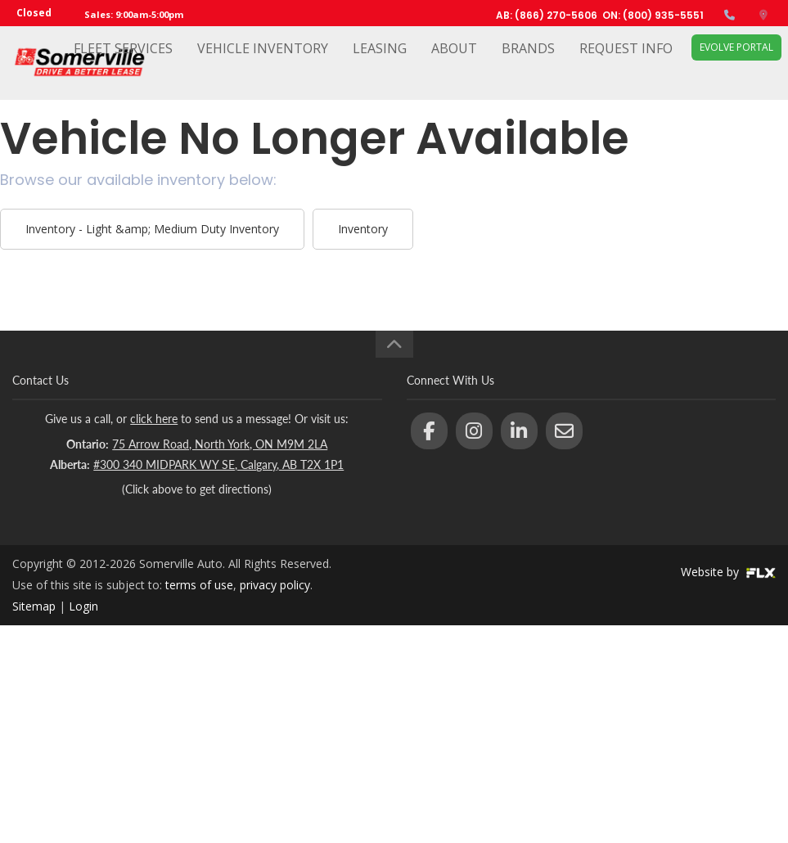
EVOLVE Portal (736, 62)
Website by (728, 571)
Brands (528, 63)
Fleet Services (123, 63)
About (454, 63)
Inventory (363, 229)
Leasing (380, 63)
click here (154, 419)
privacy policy (275, 585)
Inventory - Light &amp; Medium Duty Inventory (152, 229)
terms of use (199, 585)
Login (83, 606)
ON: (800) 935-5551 (653, 15)
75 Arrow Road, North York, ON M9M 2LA (219, 444)
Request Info (626, 63)
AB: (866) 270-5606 (546, 15)
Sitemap (34, 606)
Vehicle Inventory (262, 63)
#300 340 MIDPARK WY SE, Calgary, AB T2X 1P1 (218, 464)
